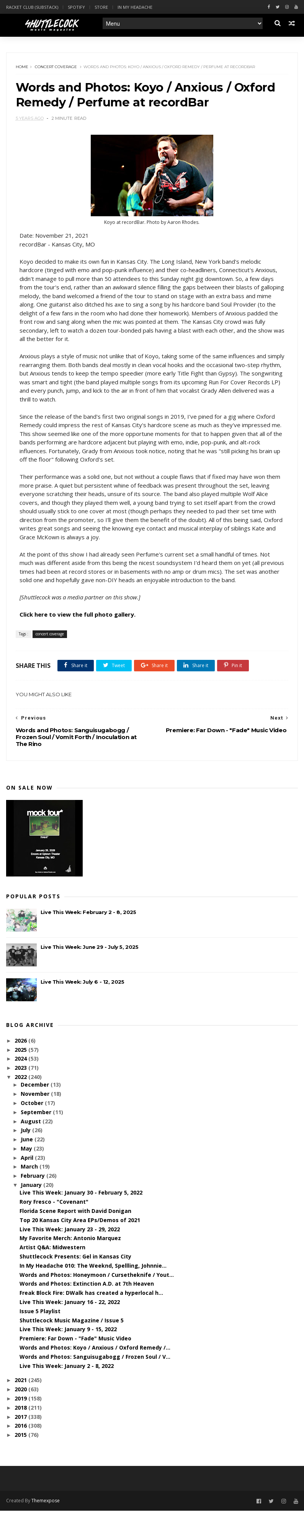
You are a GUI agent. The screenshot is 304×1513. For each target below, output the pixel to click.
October (33, 1105)
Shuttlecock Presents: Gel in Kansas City (75, 1258)
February (33, 1178)
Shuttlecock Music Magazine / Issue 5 (72, 1322)
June (27, 1141)
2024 (21, 1060)
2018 (21, 1409)
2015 (21, 1437)
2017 (21, 1418)
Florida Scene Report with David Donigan (75, 1213)
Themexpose (45, 1503)
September (37, 1114)
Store (101, 7)
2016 (21, 1427)
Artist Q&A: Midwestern (52, 1249)
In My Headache (135, 7)
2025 (21, 1051)
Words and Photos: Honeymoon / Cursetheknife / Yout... (97, 1276)
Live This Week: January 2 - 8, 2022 (67, 1367)
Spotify (76, 7)
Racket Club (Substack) (32, 7)
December (36, 1086)
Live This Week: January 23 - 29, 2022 (70, 1231)
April (28, 1160)
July (26, 1132)
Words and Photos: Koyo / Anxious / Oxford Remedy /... (95, 1349)
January (32, 1187)
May (27, 1150)
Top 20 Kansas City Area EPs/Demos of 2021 (80, 1222)
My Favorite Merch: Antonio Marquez (70, 1240)
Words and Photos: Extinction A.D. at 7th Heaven (87, 1285)
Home (22, 67)
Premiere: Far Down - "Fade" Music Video (75, 1340)
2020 (21, 1391)
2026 (21, 1042)
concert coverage (56, 67)
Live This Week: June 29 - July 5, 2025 (90, 949)
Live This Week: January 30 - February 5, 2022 (81, 1194)
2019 (21, 1400)
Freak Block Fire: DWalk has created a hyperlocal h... (91, 1295)
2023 (21, 1070)
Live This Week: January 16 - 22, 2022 (70, 1304)
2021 (21, 1382)
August (31, 1123)
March (30, 1168)
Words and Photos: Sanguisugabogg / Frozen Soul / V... (95, 1359)
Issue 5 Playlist (40, 1313)
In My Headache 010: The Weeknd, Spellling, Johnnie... (93, 1267)
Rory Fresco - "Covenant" (54, 1204)
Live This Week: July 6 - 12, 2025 (82, 984)
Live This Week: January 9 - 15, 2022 (68, 1331)
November (36, 1096)
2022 (21, 1079)
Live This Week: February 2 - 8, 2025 (88, 914)
